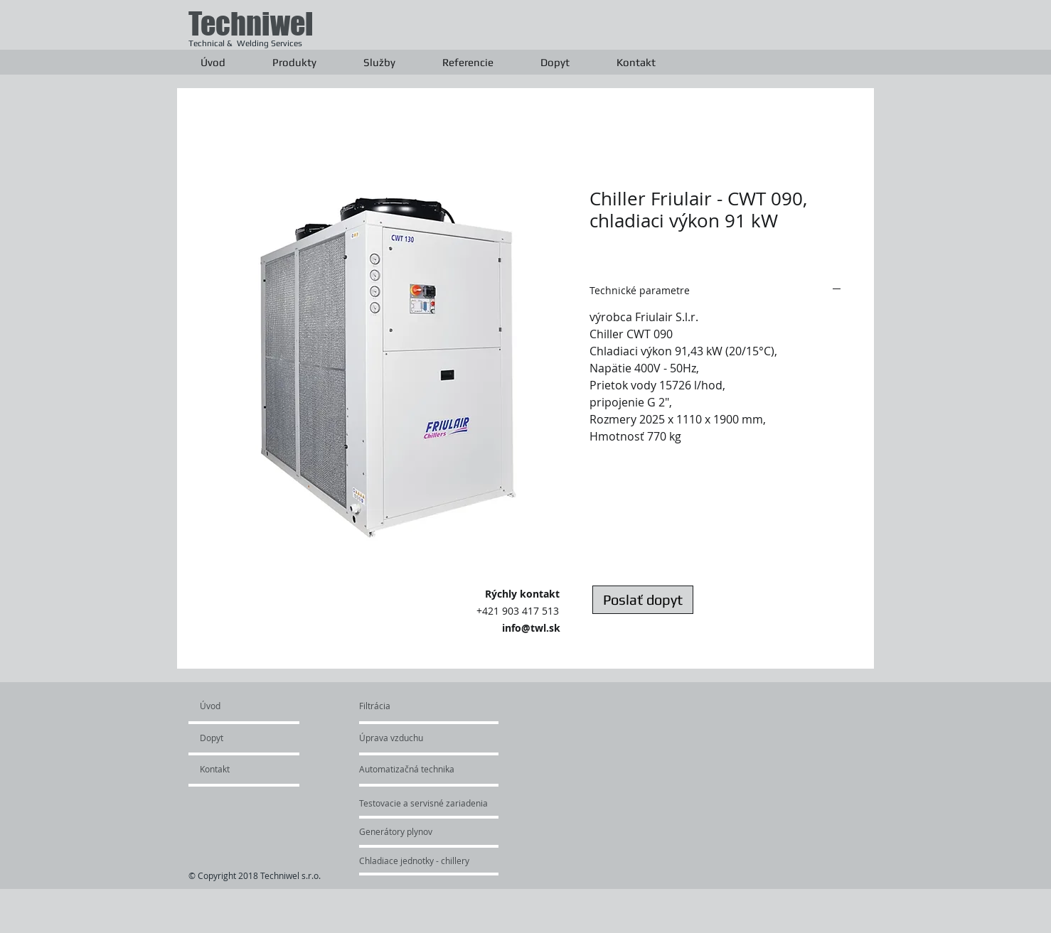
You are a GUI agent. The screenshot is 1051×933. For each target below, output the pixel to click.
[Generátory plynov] (414, 831)
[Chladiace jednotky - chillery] (414, 860)
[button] (294, 62)
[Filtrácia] (393, 705)
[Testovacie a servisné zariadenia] (454, 803)
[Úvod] (254, 705)
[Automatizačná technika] (430, 769)
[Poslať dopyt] (642, 600)
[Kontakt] (238, 769)
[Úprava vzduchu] (407, 737)
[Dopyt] (241, 737)
